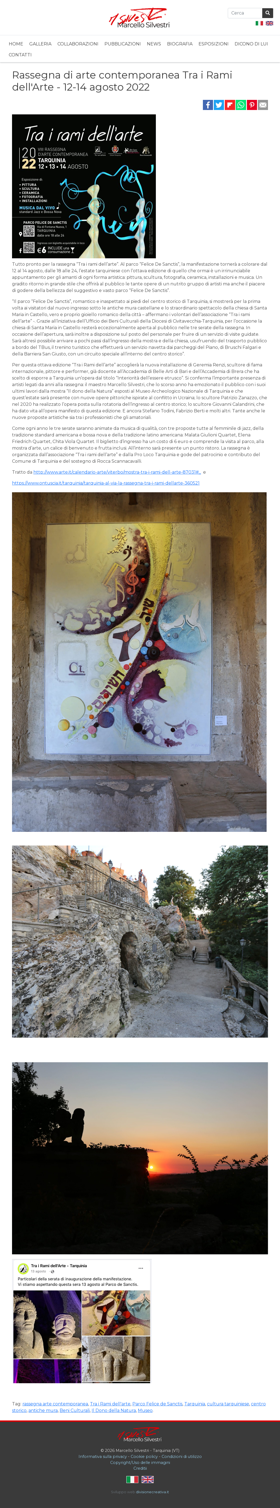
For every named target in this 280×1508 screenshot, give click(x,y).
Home (16, 44)
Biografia (179, 44)
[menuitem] (16, 43)
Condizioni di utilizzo (182, 1456)
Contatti (20, 54)
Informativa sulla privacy (102, 1456)
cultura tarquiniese (228, 1403)
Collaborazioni (77, 44)
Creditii (140, 1468)
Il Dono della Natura (114, 1410)
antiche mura (43, 1410)
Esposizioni (214, 44)
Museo (145, 1410)
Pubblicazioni (122, 44)
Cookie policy (144, 1456)
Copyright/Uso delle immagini (140, 1462)
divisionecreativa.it (152, 1492)
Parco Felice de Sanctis (157, 1403)
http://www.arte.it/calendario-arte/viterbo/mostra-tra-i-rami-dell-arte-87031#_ (117, 472)
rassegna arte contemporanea (55, 1403)
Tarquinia (194, 1403)
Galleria (40, 44)
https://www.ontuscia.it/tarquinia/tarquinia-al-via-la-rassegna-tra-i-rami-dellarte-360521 (106, 483)
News (154, 44)
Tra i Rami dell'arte (110, 1403)
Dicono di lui (251, 44)
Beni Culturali (75, 1410)
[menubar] (140, 49)
